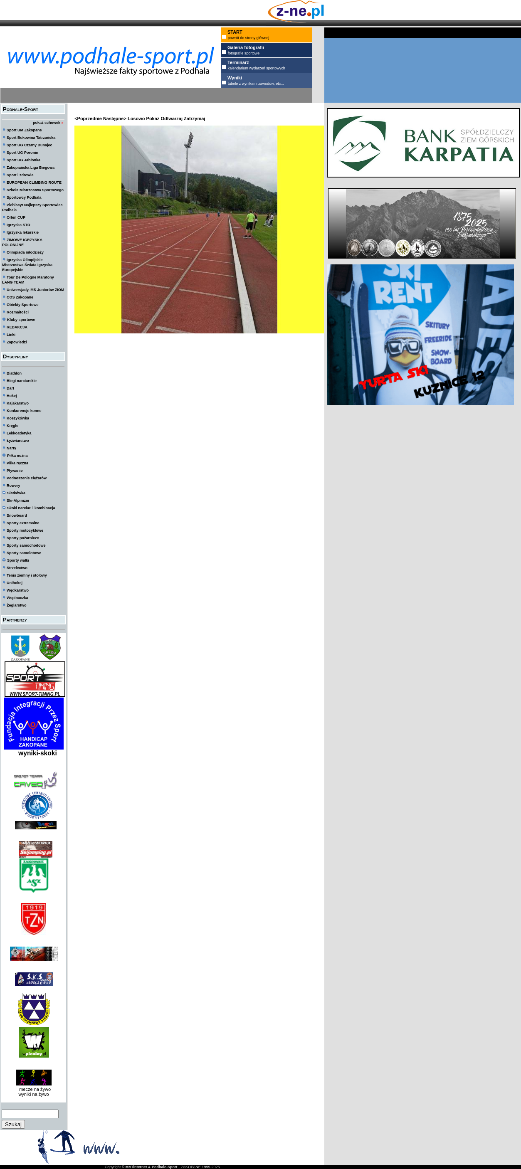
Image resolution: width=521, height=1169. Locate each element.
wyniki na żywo (33, 1094)
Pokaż (153, 118)
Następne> (114, 118)
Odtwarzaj (171, 118)
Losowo (136, 118)
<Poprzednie (88, 118)
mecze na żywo (34, 1089)
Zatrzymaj (194, 118)
